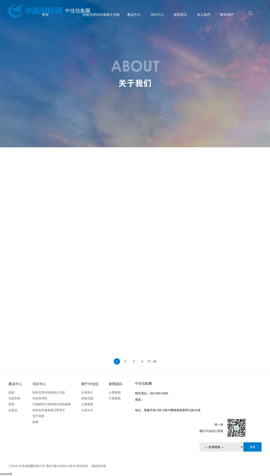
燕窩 (11, 404)
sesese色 (6, 474)
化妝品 (12, 410)
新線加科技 (99, 466)
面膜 (11, 392)
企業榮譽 (87, 404)
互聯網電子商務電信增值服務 (51, 404)
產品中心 (134, 14)
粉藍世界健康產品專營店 (48, 410)
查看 (252, 447)
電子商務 (38, 416)
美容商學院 (39, 398)
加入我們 (203, 14)
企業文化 (87, 410)
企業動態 (115, 392)
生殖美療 (14, 398)
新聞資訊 (180, 14)
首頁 (45, 14)
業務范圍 (87, 398)
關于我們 (68, 14)
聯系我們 (227, 14)
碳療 (35, 422)
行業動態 (115, 398)
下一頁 (151, 368)
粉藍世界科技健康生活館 (101, 14)
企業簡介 (87, 392)
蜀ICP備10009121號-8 (60, 466)
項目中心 (157, 14)
